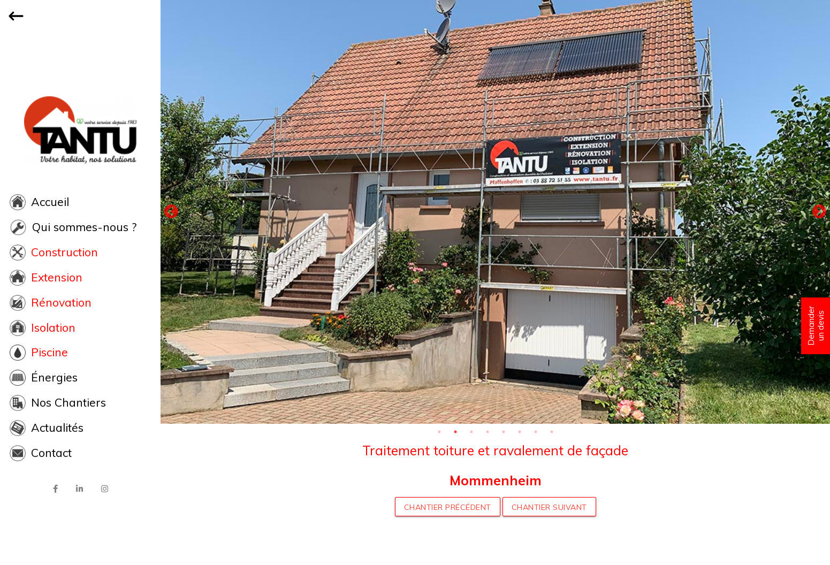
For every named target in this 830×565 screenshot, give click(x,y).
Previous (171, 212)
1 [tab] (439, 431)
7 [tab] (535, 431)
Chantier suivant (549, 507)
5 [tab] (503, 431)
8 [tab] (551, 431)
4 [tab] (487, 431)
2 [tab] (455, 431)
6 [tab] (519, 431)
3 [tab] (471, 431)
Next (819, 212)
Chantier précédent (447, 507)
